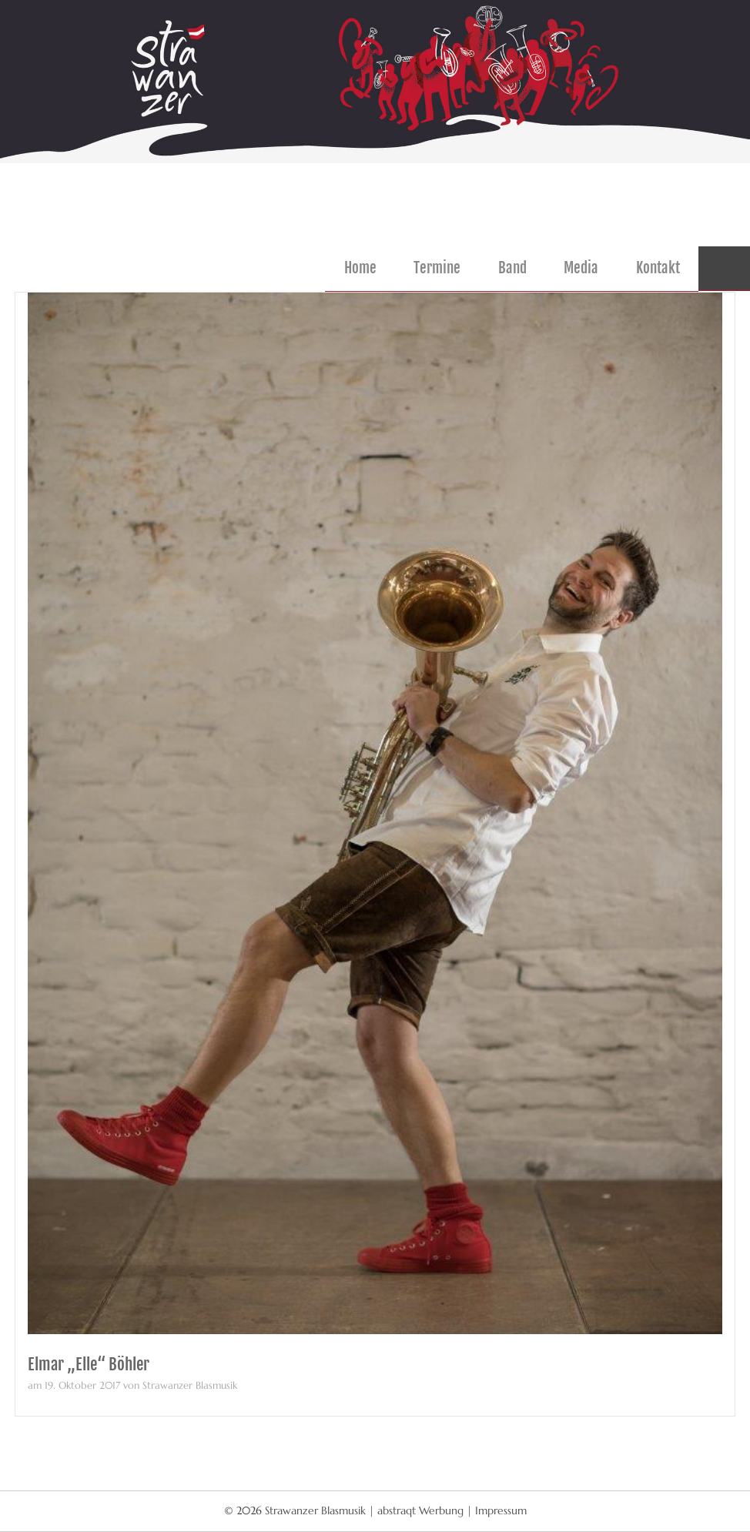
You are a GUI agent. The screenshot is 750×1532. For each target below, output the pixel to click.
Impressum (501, 1510)
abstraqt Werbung (420, 1510)
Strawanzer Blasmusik (317, 1510)
